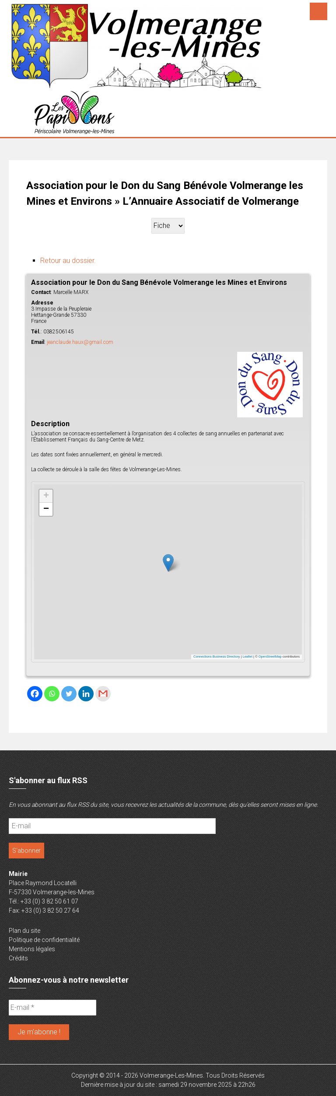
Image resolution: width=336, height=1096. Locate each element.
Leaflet (248, 656)
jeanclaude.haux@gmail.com (80, 342)
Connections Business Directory (216, 656)
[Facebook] (34, 693)
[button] (168, 563)
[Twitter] (69, 693)
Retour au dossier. (68, 260)
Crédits (18, 958)
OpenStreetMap (270, 656)
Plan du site (24, 930)
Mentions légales (32, 948)
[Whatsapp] (52, 693)
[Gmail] (103, 693)
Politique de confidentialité (44, 939)
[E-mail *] (52, 1007)
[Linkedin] (86, 693)
